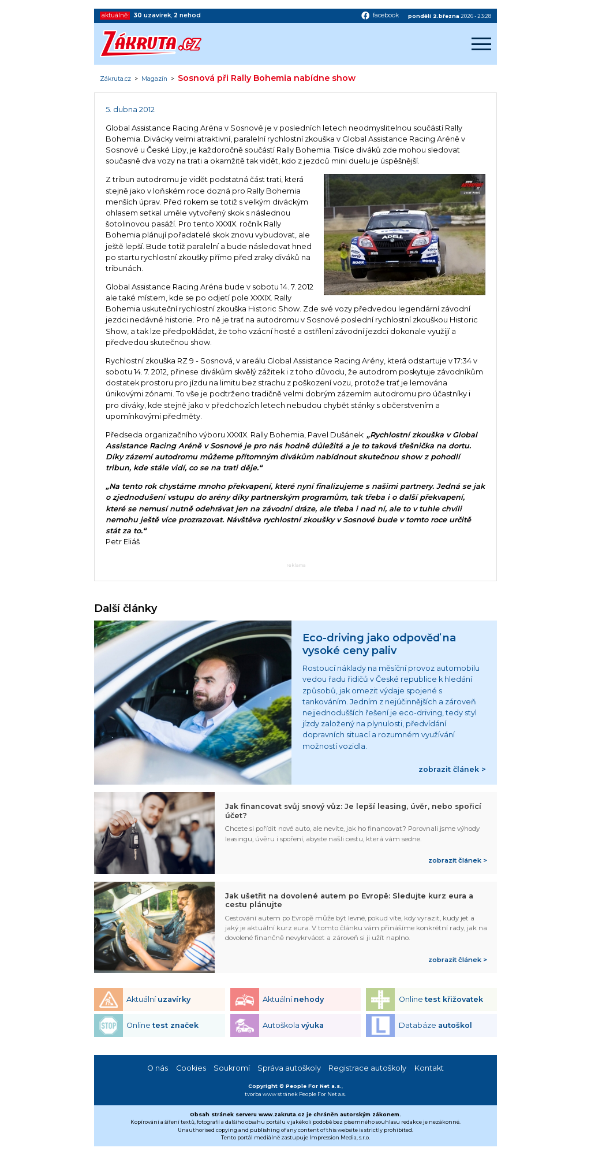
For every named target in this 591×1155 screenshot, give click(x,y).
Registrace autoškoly (367, 1068)
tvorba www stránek (271, 1094)
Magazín (154, 79)
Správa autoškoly (289, 1068)
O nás (157, 1068)
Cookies (191, 1068)
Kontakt (429, 1068)
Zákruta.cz (115, 79)
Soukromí (232, 1068)
